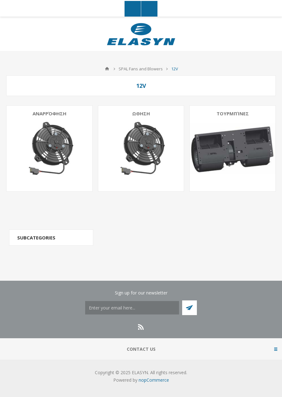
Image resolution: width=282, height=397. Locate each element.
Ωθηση (141, 113)
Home (107, 69)
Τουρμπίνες (233, 113)
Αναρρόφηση (49, 113)
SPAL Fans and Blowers (141, 69)
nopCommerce (154, 380)
